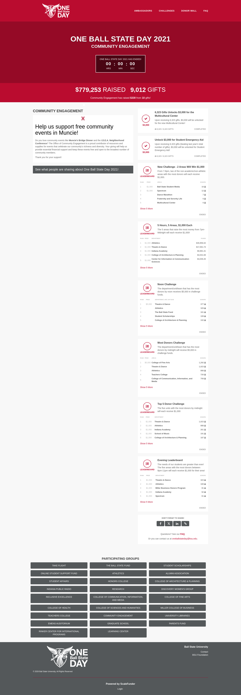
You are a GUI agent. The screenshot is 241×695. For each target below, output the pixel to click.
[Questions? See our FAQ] (182, 534)
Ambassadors (143, 11)
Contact (204, 652)
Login (120, 689)
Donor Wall (189, 11)
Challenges (166, 11)
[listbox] (83, 143)
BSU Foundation (200, 655)
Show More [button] (146, 208)
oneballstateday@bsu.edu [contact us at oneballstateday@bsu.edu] (184, 538)
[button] (43, 144)
